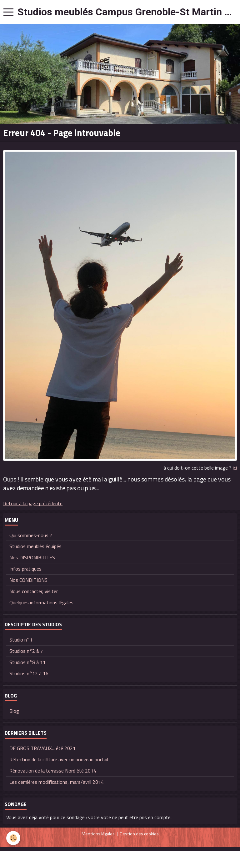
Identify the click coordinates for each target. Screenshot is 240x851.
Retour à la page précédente (32, 503)
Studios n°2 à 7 (26, 651)
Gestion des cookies (139, 833)
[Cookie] (13, 838)
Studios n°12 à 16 (28, 673)
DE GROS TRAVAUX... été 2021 (42, 748)
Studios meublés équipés (35, 546)
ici (235, 467)
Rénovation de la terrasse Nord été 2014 (52, 770)
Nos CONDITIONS (28, 580)
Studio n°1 (20, 639)
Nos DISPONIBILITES (32, 557)
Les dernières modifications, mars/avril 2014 (56, 782)
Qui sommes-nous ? (30, 535)
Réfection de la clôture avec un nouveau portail (58, 759)
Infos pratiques (25, 568)
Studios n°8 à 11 (27, 662)
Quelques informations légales (41, 602)
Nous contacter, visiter (33, 591)
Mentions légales (98, 833)
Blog (14, 711)
